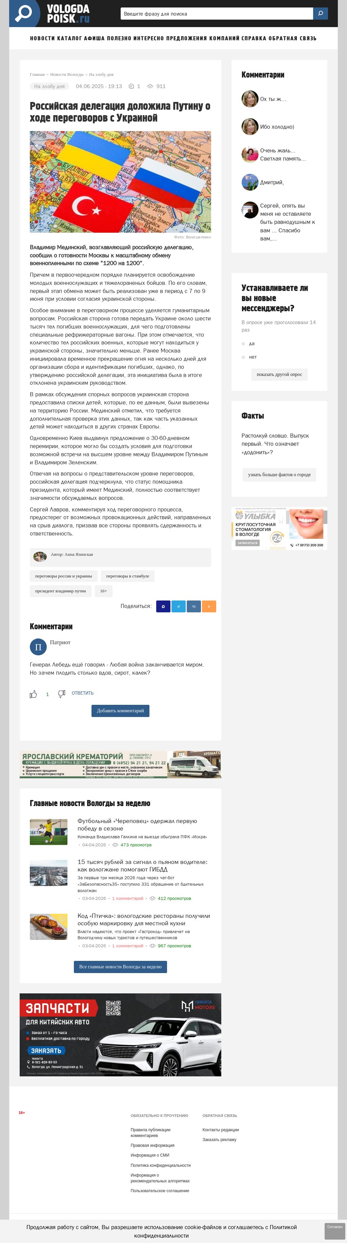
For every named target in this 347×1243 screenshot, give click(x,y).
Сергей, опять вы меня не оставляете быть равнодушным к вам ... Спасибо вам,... (287, 222)
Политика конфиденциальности (161, 1165)
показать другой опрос (279, 374)
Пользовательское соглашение (160, 1190)
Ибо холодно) (277, 126)
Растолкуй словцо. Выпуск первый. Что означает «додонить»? (275, 444)
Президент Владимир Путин (60, 590)
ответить (83, 693)
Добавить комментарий (120, 710)
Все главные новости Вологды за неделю (120, 966)
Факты (253, 416)
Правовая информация (153, 1145)
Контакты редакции (221, 1130)
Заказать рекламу (220, 1139)
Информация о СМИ (150, 1155)
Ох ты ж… (273, 99)
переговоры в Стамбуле (127, 575)
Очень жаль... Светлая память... (283, 154)
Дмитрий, (272, 182)
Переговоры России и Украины (63, 575)
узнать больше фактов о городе (279, 474)
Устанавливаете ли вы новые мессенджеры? (275, 298)
